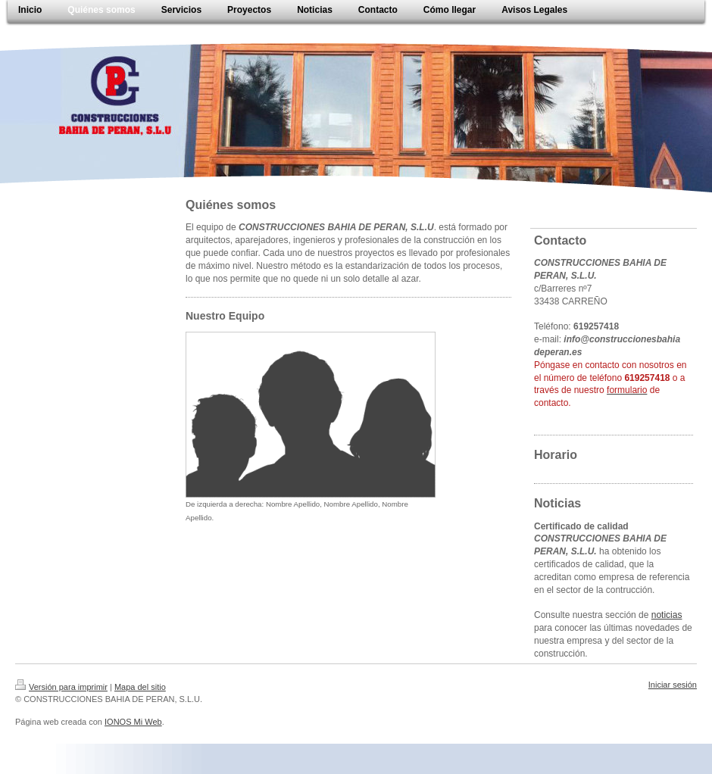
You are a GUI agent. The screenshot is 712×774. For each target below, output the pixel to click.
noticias (666, 615)
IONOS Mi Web (133, 721)
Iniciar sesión (672, 684)
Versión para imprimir (61, 686)
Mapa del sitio (140, 686)
